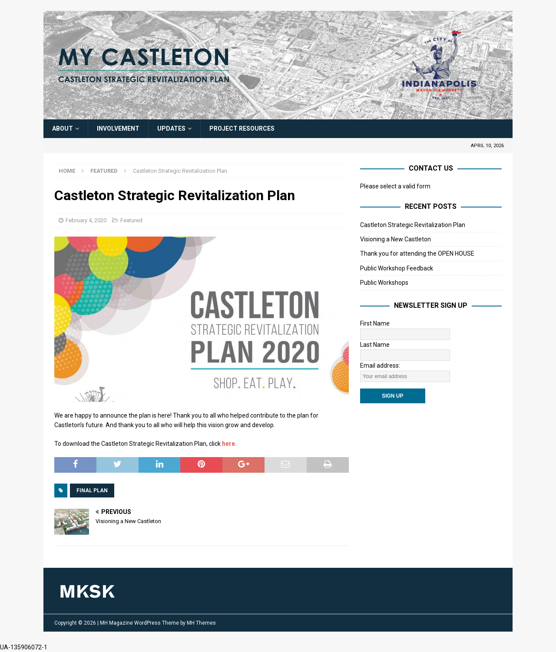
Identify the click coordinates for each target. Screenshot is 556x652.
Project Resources (242, 128)
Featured (131, 220)
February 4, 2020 (86, 220)
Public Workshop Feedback (396, 268)
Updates (171, 128)
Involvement (118, 128)
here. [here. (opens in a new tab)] (229, 443)
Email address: (380, 365)
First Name (375, 323)
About (62, 128)
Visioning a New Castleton (395, 239)
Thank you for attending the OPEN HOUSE (417, 253)
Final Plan (92, 490)
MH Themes (201, 623)
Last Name (375, 344)
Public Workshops (384, 282)
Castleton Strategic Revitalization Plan (412, 224)
